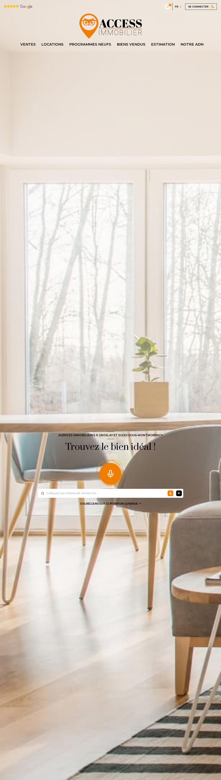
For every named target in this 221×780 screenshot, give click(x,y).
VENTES (28, 44)
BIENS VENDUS (131, 44)
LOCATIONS (52, 44)
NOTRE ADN (192, 44)
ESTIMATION (163, 44)
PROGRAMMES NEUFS (90, 44)
